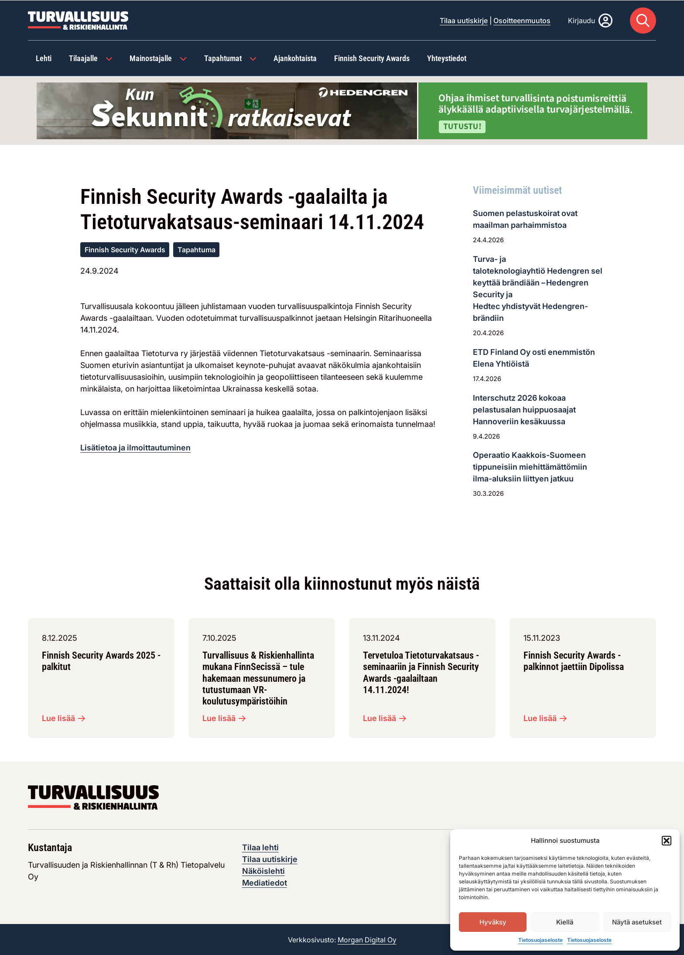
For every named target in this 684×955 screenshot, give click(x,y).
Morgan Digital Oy (367, 939)
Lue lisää (63, 718)
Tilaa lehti (260, 847)
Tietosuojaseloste (540, 940)
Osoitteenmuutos (522, 20)
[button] (666, 840)
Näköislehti (263, 870)
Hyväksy (492, 922)
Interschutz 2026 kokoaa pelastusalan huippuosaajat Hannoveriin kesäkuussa (524, 409)
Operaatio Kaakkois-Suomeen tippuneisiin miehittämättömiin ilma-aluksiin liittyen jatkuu (530, 466)
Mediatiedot (264, 882)
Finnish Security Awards (125, 249)
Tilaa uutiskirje (464, 20)
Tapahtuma (196, 249)
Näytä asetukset (637, 922)
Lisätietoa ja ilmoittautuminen (135, 447)
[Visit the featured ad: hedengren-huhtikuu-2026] (342, 109)
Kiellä (564, 922)
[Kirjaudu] (590, 20)
